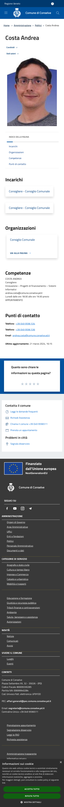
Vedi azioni (13, 53)
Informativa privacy (16, 758)
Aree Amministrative (17, 527)
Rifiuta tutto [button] (32, 796)
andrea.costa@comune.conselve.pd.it (31, 335)
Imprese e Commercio (18, 574)
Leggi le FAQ (13, 734)
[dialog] (32, 783)
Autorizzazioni (14, 622)
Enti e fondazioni (15, 536)
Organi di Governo (16, 522)
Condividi (12, 47)
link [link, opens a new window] (3, 783)
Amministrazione (22, 25)
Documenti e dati (15, 550)
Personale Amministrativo (20, 546)
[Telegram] (30, 508)
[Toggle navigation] (6, 12)
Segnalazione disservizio (19, 730)
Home (7, 25)
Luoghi (10, 659)
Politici (38, 25)
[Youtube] (15, 508)
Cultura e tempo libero (18, 569)
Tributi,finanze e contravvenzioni (23, 607)
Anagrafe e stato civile (18, 565)
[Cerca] (58, 13)
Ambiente (12, 612)
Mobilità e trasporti (16, 584)
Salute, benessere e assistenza (22, 617)
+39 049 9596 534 (25, 323)
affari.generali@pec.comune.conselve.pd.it (29, 701)
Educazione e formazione (19, 598)
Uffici (9, 531)
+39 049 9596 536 (25, 329)
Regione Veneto (12, 3)
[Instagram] (23, 508)
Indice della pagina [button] (19, 136)
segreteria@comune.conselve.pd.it (26, 708)
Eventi (10, 663)
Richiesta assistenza (17, 739)
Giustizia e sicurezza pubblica (21, 603)
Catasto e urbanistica (17, 579)
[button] (32, 802)
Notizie (10, 636)
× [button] (61, 762)
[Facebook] (7, 508)
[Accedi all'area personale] (52, 3)
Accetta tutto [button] (32, 789)
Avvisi (10, 645)
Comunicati (12, 641)
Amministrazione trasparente (22, 754)
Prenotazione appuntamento (21, 725)
